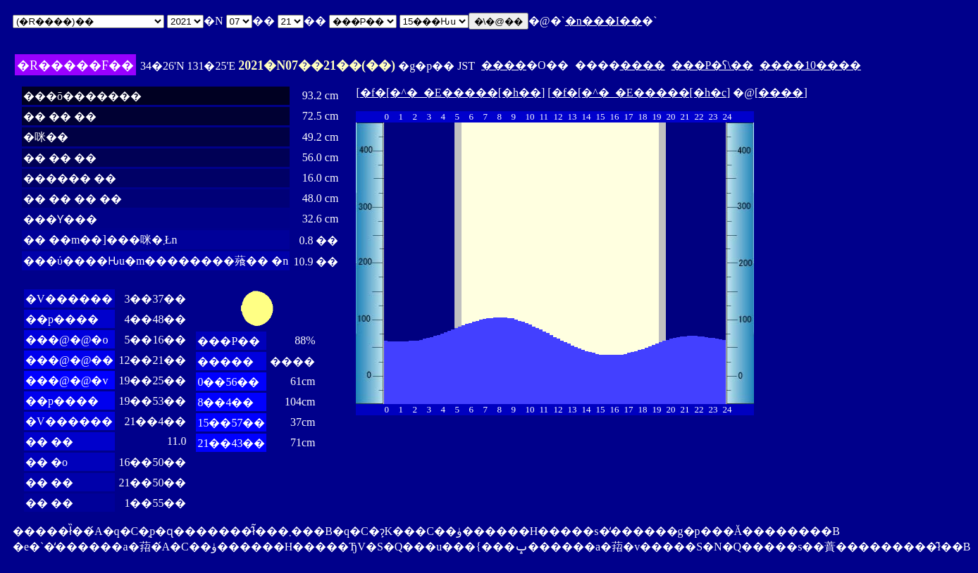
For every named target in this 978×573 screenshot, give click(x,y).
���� (503, 65)
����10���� (810, 65)
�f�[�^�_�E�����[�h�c (639, 93)
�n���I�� (603, 21)
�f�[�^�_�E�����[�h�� (450, 93)
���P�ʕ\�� (712, 65)
